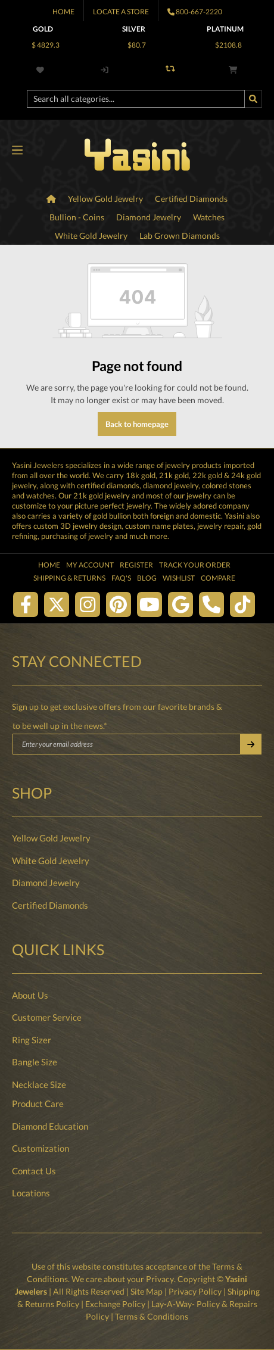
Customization (40, 1148)
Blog (147, 577)
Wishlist (179, 577)
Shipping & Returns (69, 577)
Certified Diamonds (50, 905)
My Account (90, 564)
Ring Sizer (31, 1039)
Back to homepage (137, 424)
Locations (31, 1192)
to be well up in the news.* (60, 726)
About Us (30, 995)
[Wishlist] (42, 70)
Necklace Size (39, 1084)
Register (136, 564)
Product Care (38, 1103)
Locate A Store (121, 11)
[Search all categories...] (136, 99)
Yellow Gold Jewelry (51, 838)
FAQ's (121, 577)
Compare (218, 577)
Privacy (160, 1279)
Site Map (146, 1291)
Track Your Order (195, 564)
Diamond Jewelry (46, 882)
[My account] (104, 70)
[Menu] (17, 151)
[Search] (253, 99)
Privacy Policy (195, 1291)
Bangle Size (34, 1061)
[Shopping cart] (233, 70)
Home (63, 11)
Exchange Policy (115, 1304)
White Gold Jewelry (50, 860)
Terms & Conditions (151, 1316)
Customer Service (47, 1017)
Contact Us (34, 1170)
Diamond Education (50, 1126)
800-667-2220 (199, 11)
